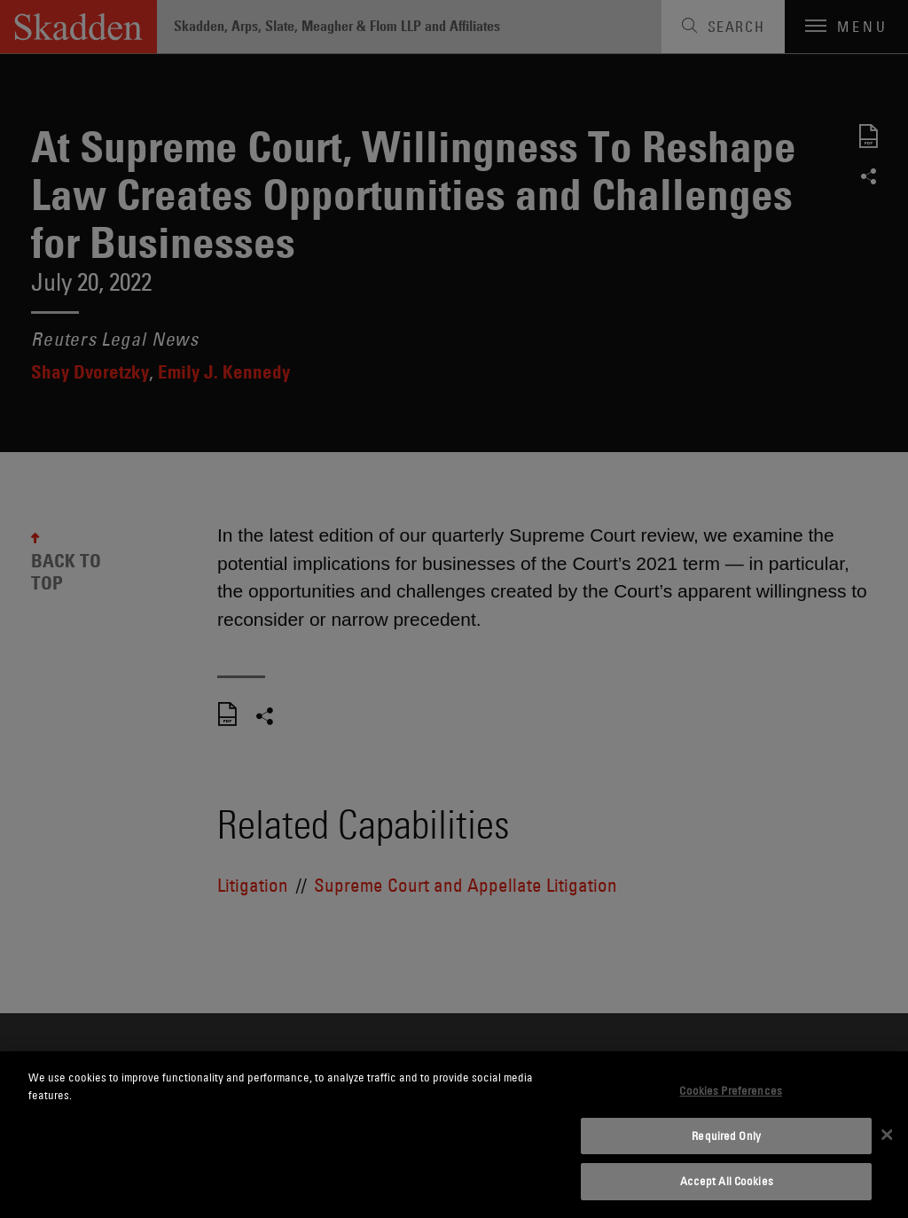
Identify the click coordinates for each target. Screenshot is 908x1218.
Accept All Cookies (726, 1181)
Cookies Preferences (730, 1090)
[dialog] (454, 1134)
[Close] (886, 1135)
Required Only (726, 1135)
